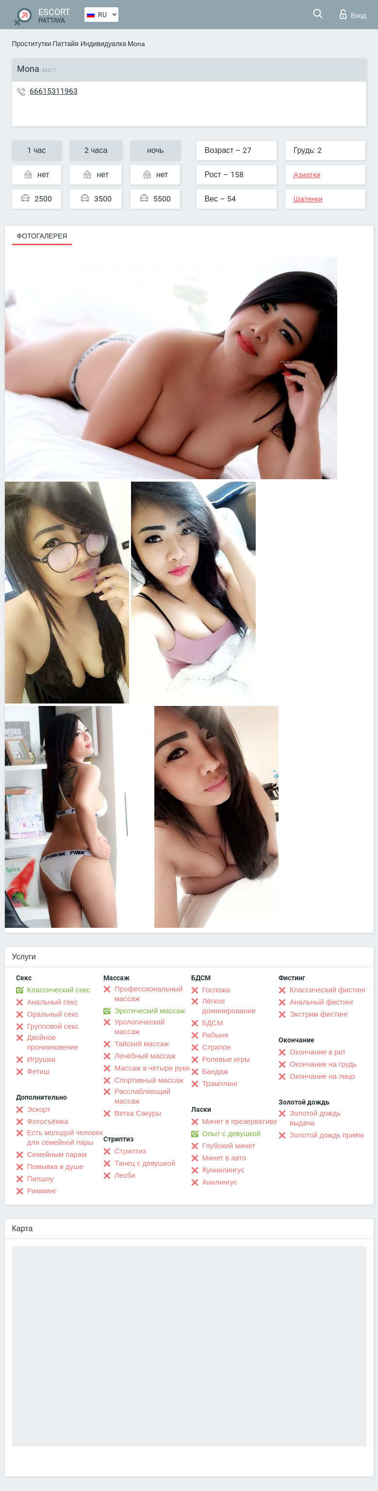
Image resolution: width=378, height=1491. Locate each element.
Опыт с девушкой (231, 1133)
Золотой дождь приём (326, 1135)
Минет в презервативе (240, 1121)
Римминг (42, 1191)
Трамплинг (220, 1083)
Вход (353, 14)
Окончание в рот (317, 1052)
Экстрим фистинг (319, 1014)
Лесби (125, 1175)
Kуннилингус (223, 1170)
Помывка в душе (55, 1166)
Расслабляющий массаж (142, 1096)
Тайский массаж (142, 1043)
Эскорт (38, 1109)
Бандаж (215, 1071)
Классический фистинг (328, 990)
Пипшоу (40, 1178)
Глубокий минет (229, 1145)
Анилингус (219, 1182)
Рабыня (215, 1035)
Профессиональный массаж (149, 994)
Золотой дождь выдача (315, 1118)
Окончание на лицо (322, 1076)
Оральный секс (53, 1014)
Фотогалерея (42, 236)
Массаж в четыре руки (152, 1068)
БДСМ (212, 1023)
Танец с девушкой (145, 1163)
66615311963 (54, 91)
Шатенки (308, 199)
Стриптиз (130, 1151)
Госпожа (216, 990)
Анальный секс (52, 1002)
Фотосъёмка (47, 1121)
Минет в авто (224, 1158)
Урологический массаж (139, 1027)
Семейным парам (57, 1154)
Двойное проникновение (53, 1042)
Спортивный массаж (149, 1080)
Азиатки (307, 174)
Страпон (216, 1047)
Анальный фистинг (322, 1002)
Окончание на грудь (323, 1064)
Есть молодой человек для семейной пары (65, 1137)
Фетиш (38, 1071)
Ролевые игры (226, 1059)
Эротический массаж (150, 1010)
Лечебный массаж (145, 1056)
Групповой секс (53, 1026)
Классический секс (58, 990)
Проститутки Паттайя (45, 44)
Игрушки (41, 1059)
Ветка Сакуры (138, 1113)
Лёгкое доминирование (229, 1006)
